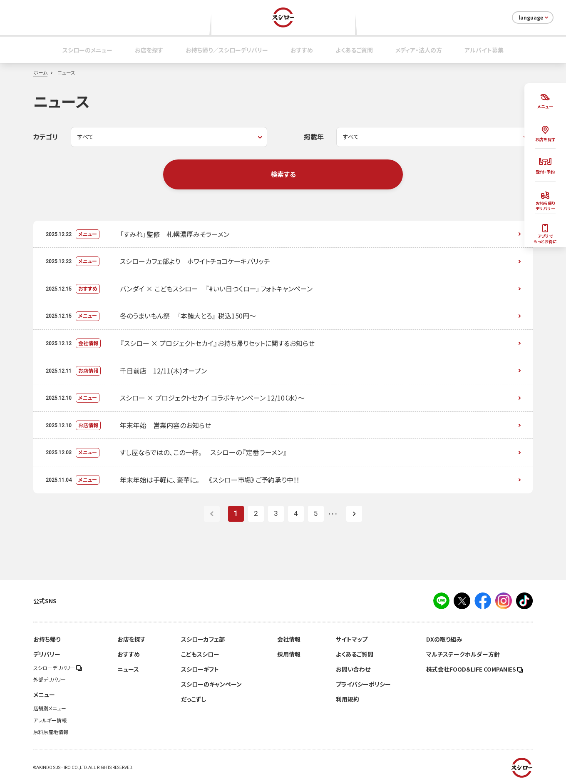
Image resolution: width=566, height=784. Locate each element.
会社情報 (288, 639)
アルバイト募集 (484, 50)
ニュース (128, 669)
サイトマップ (351, 639)
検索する (283, 174)
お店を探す (149, 50)
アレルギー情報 (50, 720)
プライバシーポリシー (363, 684)
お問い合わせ (353, 669)
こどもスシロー (200, 654)
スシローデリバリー (57, 668)
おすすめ (301, 50)
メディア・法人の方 (418, 50)
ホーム (40, 72)
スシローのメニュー (87, 50)
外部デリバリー (49, 679)
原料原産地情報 (50, 732)
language (534, 17)
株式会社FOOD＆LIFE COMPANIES (474, 669)
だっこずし (193, 699)
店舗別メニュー (49, 708)
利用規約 (347, 699)
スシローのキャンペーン (211, 684)
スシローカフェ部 (203, 639)
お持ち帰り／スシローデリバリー (227, 50)
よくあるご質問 (354, 50)
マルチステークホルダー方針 (463, 654)
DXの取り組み (444, 639)
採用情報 (288, 654)
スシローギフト (200, 669)
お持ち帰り (46, 639)
